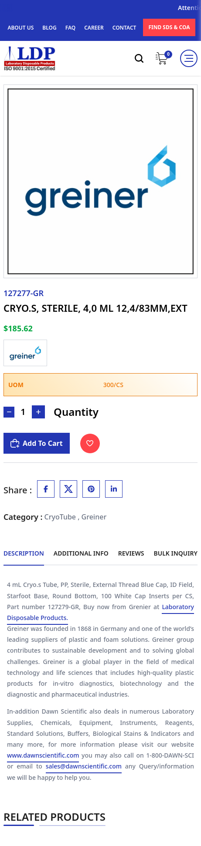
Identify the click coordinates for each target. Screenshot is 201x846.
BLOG (49, 27)
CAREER (94, 27)
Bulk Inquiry (176, 553)
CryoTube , (62, 517)
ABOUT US (20, 27)
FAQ (70, 27)
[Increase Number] (38, 411)
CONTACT (124, 27)
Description (23, 553)
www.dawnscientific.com (43, 756)
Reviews (131, 553)
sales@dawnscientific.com (84, 766)
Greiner (94, 517)
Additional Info (81, 553)
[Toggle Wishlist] (90, 443)
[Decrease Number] (8, 412)
